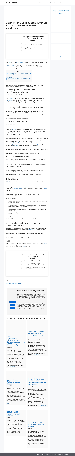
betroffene (9, 100)
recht (24, 246)
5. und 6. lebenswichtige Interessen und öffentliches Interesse (18, 78)
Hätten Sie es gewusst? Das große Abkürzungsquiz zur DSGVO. (61, 57)
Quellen (7, 81)
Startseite (39, 2)
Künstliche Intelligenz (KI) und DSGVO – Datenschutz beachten (36, 333)
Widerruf (12, 212)
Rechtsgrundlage (9, 66)
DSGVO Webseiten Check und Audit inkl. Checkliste (36, 425)
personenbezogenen (18, 188)
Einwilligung (9, 181)
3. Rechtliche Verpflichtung (11, 76)
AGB (38, 454)
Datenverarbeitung (20, 62)
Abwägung (18, 148)
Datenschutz (47, 454)
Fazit (7, 79)
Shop (44, 2)
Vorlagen (16, 145)
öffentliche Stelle (31, 229)
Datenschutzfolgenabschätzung (12, 144)
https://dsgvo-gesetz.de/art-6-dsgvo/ (13, 283)
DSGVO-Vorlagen (11, 2)
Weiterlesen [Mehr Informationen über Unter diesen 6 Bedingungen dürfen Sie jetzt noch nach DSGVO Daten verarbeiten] (12, 366)
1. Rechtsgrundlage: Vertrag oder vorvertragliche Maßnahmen (18, 73)
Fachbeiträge (50, 2)
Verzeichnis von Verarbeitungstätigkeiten (31, 144)
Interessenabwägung (17, 142)
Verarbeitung (12, 98)
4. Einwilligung (9, 77)
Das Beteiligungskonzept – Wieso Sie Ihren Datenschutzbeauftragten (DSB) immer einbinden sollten (16, 341)
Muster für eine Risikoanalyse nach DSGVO (14, 382)
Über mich (56, 2)
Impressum (42, 454)
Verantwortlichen (42, 128)
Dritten (14, 129)
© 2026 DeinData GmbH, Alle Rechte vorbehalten (60, 454)
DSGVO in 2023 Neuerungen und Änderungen (13, 414)
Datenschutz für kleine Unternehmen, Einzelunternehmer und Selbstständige (37, 382)
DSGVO (9, 62)
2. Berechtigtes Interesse (11, 74)
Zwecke (45, 188)
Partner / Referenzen (64, 2)
